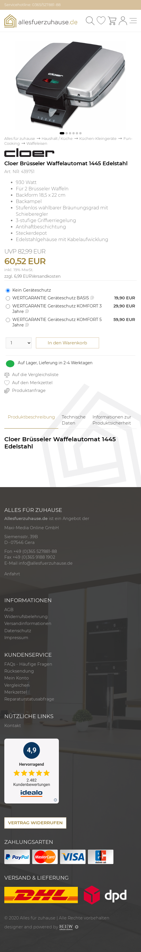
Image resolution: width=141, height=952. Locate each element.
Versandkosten (46, 276)
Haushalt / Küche (57, 138)
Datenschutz (17, 630)
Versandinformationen (27, 623)
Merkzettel (15, 692)
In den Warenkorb (67, 343)
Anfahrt (12, 574)
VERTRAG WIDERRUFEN (35, 822)
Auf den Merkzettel (28, 383)
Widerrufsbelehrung (26, 616)
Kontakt (12, 725)
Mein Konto (16, 678)
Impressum (16, 637)
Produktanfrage (25, 390)
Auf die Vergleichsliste (31, 375)
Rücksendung (19, 671)
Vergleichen (17, 685)
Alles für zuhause (19, 138)
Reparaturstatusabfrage (29, 699)
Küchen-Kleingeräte (98, 138)
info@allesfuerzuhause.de (46, 563)
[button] (62, 133)
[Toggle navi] (133, 20)
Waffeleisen (36, 143)
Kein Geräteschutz (31, 290)
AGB (8, 609)
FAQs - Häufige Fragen (28, 664)
